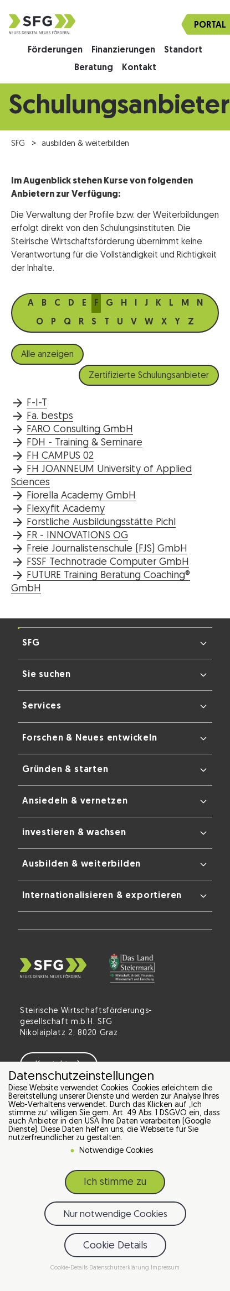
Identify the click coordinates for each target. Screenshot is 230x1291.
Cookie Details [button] (115, 1248)
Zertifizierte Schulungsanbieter (149, 375)
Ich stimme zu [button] (115, 1185)
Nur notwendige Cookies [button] (115, 1216)
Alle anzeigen (47, 354)
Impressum (165, 1271)
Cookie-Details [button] (69, 1271)
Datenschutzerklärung (120, 1271)
